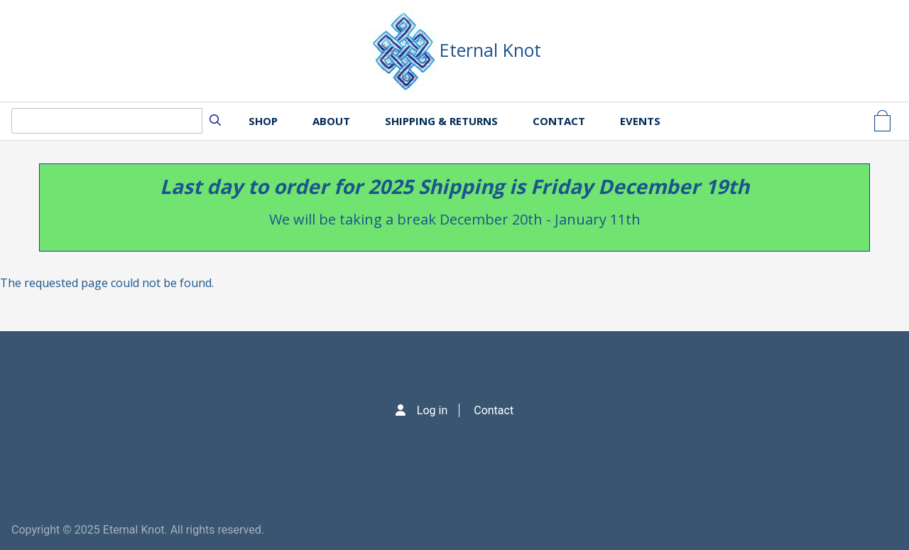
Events (640, 121)
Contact (559, 121)
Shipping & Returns (441, 121)
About (331, 121)
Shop (263, 121)
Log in (432, 410)
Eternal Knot (490, 50)
